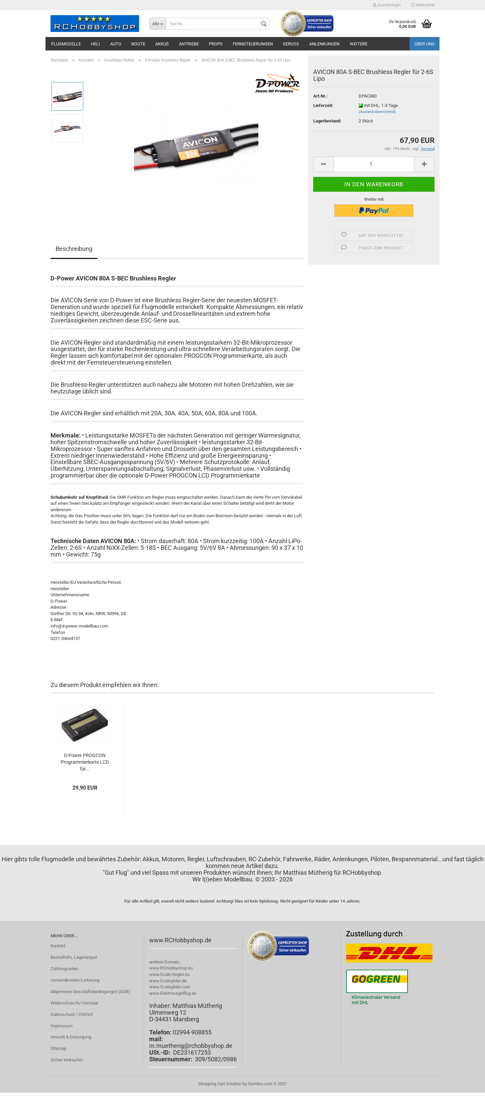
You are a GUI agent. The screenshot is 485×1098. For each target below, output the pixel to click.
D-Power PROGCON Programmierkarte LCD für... (85, 762)
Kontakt (58, 945)
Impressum (61, 1025)
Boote (138, 43)
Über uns (424, 43)
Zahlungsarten (64, 968)
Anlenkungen (324, 43)
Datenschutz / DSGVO (72, 1014)
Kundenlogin (387, 5)
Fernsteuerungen (253, 43)
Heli (95, 43)
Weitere (358, 43)
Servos (291, 43)
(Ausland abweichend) (377, 112)
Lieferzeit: (323, 105)
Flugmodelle (66, 43)
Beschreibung (74, 248)
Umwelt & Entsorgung (71, 1036)
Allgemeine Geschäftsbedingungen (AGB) (90, 991)
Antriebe (189, 43)
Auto (115, 43)
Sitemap (58, 1048)
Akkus (162, 43)
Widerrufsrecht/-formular (74, 1003)
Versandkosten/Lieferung (75, 980)
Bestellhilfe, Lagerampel (74, 957)
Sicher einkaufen (67, 1059)
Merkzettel (422, 5)
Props (216, 43)
